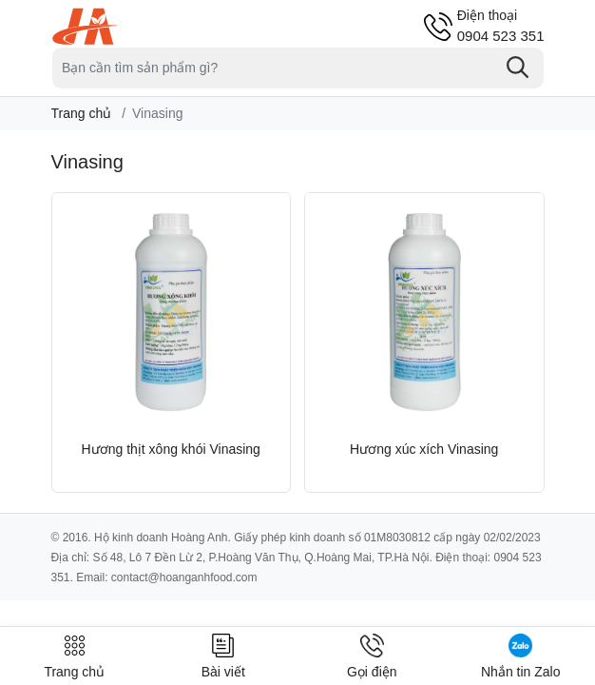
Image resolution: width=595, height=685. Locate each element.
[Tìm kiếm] (518, 67)
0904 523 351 (501, 25)
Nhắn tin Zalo (520, 656)
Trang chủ (81, 113)
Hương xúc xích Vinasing (424, 449)
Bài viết (223, 656)
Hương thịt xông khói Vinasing (171, 449)
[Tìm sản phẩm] (298, 68)
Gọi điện (372, 656)
